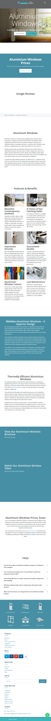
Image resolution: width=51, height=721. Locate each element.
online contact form (32, 531)
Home (6, 115)
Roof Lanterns (8, 647)
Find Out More (20, 33)
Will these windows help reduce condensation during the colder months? (26, 586)
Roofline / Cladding (10, 645)
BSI (23, 253)
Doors (6, 640)
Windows (11, 115)
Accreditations (8, 670)
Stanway (7, 694)
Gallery (6, 668)
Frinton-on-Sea (8, 703)
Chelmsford (8, 692)
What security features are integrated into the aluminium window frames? (26, 593)
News (6, 672)
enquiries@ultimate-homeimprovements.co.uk (19, 713)
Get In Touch (31, 33)
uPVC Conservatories (10, 642)
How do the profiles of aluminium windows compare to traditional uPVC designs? (26, 566)
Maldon (6, 696)
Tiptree (6, 697)
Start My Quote (25, 71)
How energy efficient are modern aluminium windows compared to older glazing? (26, 579)
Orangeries (7, 643)
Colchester (7, 690)
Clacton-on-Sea (9, 701)
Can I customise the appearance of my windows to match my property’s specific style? (26, 573)
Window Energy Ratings (16, 387)
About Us (7, 666)
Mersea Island (8, 699)
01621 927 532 (11, 711)
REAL (34, 159)
